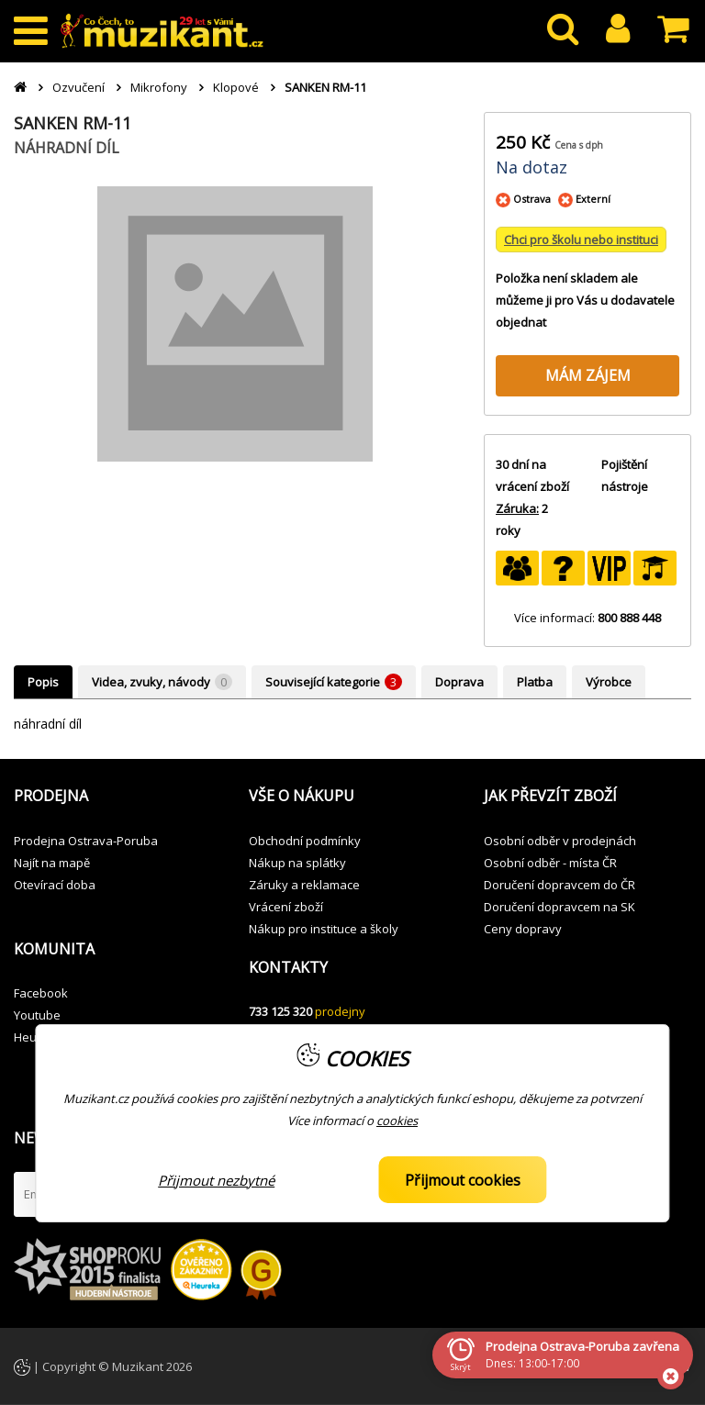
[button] (117, 796)
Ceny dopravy (523, 928)
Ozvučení (78, 87)
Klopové (236, 87)
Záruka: (517, 508)
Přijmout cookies (462, 1180)
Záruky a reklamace (304, 884)
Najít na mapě (52, 862)
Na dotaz (531, 167)
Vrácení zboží (286, 906)
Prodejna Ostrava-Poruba (86, 840)
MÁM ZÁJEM (588, 375)
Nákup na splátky (297, 862)
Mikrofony (158, 87)
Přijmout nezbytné (216, 1180)
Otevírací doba (54, 884)
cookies (397, 1120)
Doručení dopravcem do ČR (559, 884)
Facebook (41, 993)
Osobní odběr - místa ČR (550, 862)
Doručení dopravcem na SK (559, 906)
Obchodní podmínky (305, 840)
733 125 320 (280, 1011)
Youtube (37, 1015)
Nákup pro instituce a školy (323, 928)
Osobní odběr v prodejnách (560, 840)
